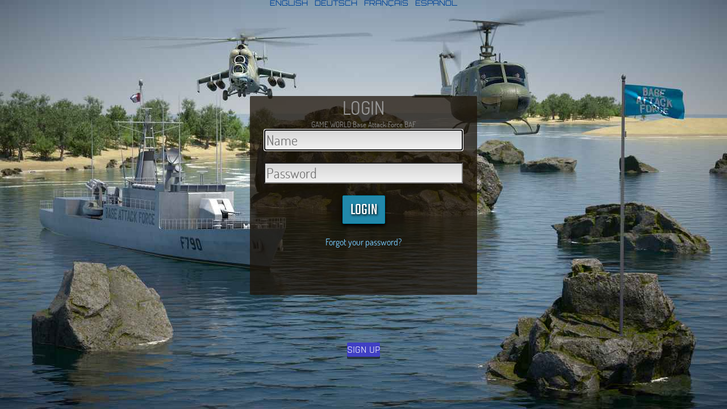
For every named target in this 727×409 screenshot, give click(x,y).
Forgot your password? (363, 242)
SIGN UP (363, 349)
